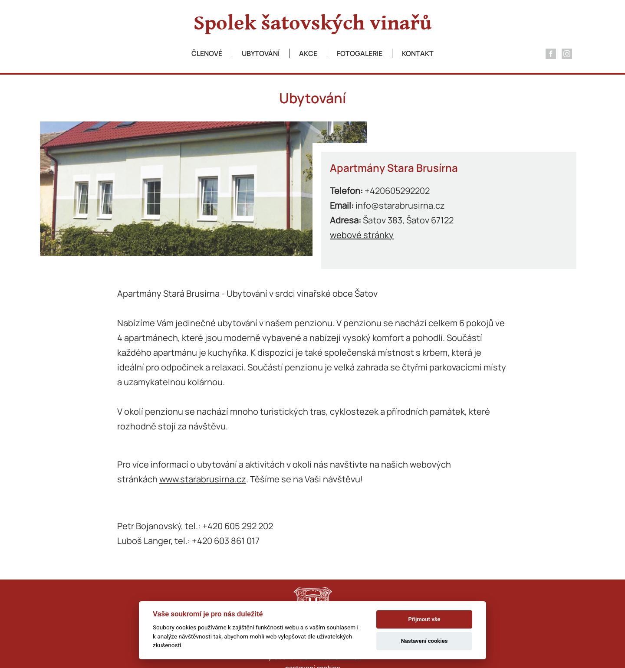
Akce (308, 53)
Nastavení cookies (424, 641)
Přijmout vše (424, 619)
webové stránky (362, 235)
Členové (206, 53)
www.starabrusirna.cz (202, 479)
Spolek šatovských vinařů (313, 23)
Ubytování (261, 53)
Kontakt (418, 53)
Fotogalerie (359, 53)
